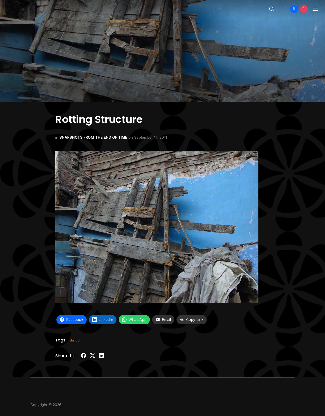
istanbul (74, 340)
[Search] (271, 8)
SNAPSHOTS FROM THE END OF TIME (93, 137)
